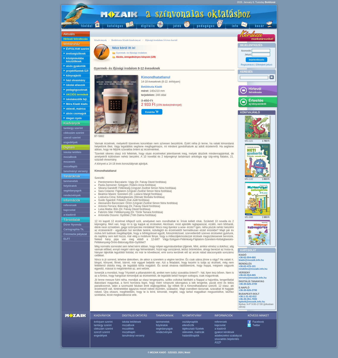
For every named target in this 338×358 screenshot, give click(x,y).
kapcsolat (69, 210)
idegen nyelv (74, 118)
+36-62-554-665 (247, 275)
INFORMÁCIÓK (224, 315)
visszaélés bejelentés (227, 339)
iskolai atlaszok (75, 85)
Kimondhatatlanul (155, 77)
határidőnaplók (190, 335)
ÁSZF (218, 342)
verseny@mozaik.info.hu (253, 277)
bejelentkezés (256, 59)
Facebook (258, 321)
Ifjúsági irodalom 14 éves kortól (161, 40)
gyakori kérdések (224, 332)
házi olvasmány (75, 80)
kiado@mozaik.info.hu (251, 260)
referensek (70, 205)
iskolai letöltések (131, 321)
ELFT (67, 238)
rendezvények (72, 195)
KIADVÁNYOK (102, 315)
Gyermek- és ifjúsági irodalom (131, 53)
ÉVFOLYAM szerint (77, 48)
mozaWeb (128, 328)
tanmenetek (71, 181)
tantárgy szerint (73, 128)
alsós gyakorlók (76, 66)
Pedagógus (209, 24)
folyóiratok (70, 185)
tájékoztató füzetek (193, 328)
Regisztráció (247, 64)
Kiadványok (100, 40)
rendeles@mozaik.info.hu (253, 269)
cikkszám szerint (74, 132)
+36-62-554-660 (247, 257)
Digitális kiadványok (151, 24)
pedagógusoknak (77, 89)
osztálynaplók (190, 321)
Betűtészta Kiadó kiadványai (126, 40)
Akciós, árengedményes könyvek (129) (136, 57)
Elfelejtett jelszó (264, 64)
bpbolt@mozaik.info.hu (252, 301)
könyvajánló (73, 75)
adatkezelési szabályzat (228, 335)
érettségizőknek (76, 53)
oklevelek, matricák (193, 332)
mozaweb (69, 161)
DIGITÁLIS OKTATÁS (134, 315)
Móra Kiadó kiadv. (77, 104)
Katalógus (119, 24)
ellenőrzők (188, 325)
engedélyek (71, 142)
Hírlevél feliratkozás (76, 38)
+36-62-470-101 (247, 266)
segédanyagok (72, 190)
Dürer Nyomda (72, 224)
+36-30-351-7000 (248, 299)
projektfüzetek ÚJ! (77, 70)
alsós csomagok (76, 113)
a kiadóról (70, 214)
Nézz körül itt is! (123, 48)
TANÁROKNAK (165, 315)
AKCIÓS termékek (77, 94)
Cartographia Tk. (74, 229)
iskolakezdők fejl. (77, 99)
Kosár (263, 24)
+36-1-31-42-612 (248, 296)
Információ (237, 24)
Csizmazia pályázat (75, 234)
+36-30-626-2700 (248, 284)
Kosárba (151, 111)
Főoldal (82, 24)
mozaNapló (70, 166)
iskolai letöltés (72, 152)
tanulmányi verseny (76, 171)
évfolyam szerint (103, 321)
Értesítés (257, 103)
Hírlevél (257, 91)
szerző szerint (72, 137)
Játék (180, 24)
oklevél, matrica (76, 108)
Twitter (256, 325)
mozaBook (70, 157)
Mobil (187, 352)
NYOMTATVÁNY (192, 315)
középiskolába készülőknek (75, 60)
